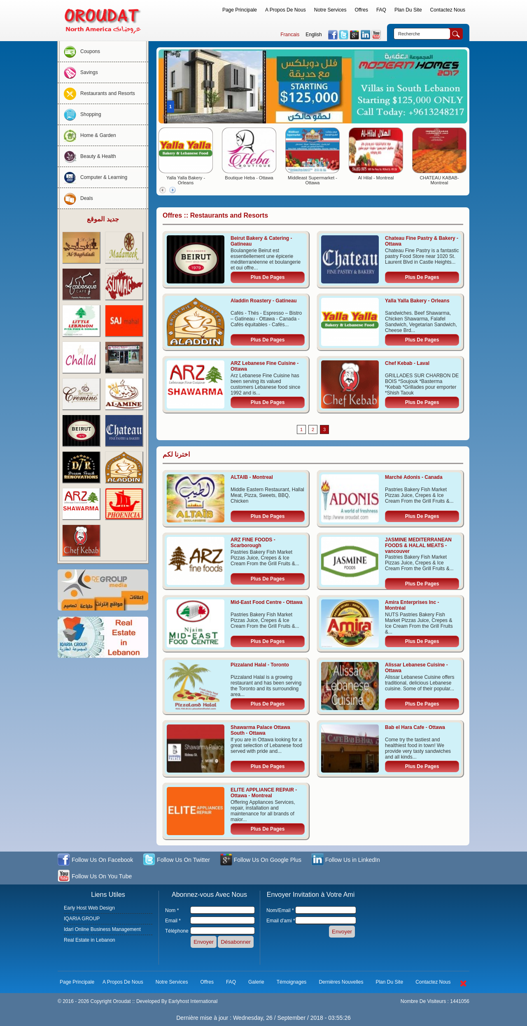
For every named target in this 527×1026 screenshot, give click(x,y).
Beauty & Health (88, 156)
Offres (361, 10)
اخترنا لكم (176, 454)
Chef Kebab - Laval (407, 363)
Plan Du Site (408, 10)
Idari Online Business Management (102, 929)
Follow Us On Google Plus (260, 860)
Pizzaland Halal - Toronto (260, 665)
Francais (289, 34)
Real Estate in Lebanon (89, 940)
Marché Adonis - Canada (414, 477)
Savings (79, 72)
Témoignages (292, 982)
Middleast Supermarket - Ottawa (312, 180)
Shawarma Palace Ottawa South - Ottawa (260, 730)
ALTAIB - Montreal (252, 477)
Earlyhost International (192, 1001)
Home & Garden (88, 135)
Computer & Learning (93, 177)
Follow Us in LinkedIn (345, 860)
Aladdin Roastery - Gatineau (264, 301)
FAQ (381, 10)
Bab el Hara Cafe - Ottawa (415, 727)
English (313, 34)
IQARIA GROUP (82, 919)
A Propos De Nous (285, 10)
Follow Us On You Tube (95, 877)
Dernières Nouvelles (341, 982)
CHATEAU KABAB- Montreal (439, 180)
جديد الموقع (103, 219)
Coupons (80, 51)
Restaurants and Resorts (97, 93)
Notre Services (330, 10)
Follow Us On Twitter (176, 860)
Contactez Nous (447, 10)
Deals (76, 198)
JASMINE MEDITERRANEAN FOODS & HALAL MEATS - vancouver (418, 545)
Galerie (256, 982)
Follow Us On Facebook (95, 860)
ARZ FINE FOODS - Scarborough (253, 542)
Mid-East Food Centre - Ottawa (267, 602)
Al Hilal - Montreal (376, 177)
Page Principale (239, 10)
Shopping (80, 114)
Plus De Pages (268, 277)
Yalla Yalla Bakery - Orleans (185, 180)
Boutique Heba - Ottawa (249, 177)
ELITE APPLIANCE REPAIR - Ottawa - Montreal (264, 793)
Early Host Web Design (89, 908)
